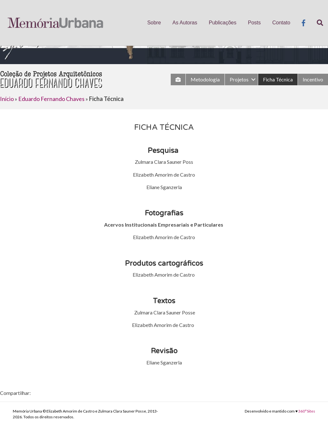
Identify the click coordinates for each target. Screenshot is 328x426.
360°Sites (306, 411)
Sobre (154, 22)
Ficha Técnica (278, 79)
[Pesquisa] (317, 22)
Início (7, 98)
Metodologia (205, 79)
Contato (281, 22)
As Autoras (184, 22)
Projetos (239, 79)
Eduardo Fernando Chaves (51, 98)
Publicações (222, 22)
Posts (254, 22)
